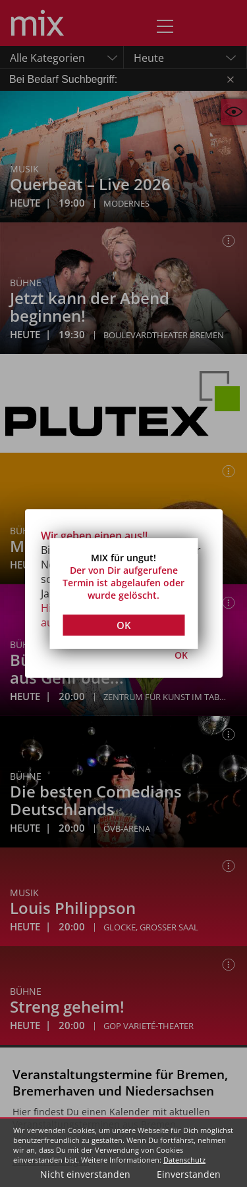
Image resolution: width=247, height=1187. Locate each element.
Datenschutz (184, 1160)
